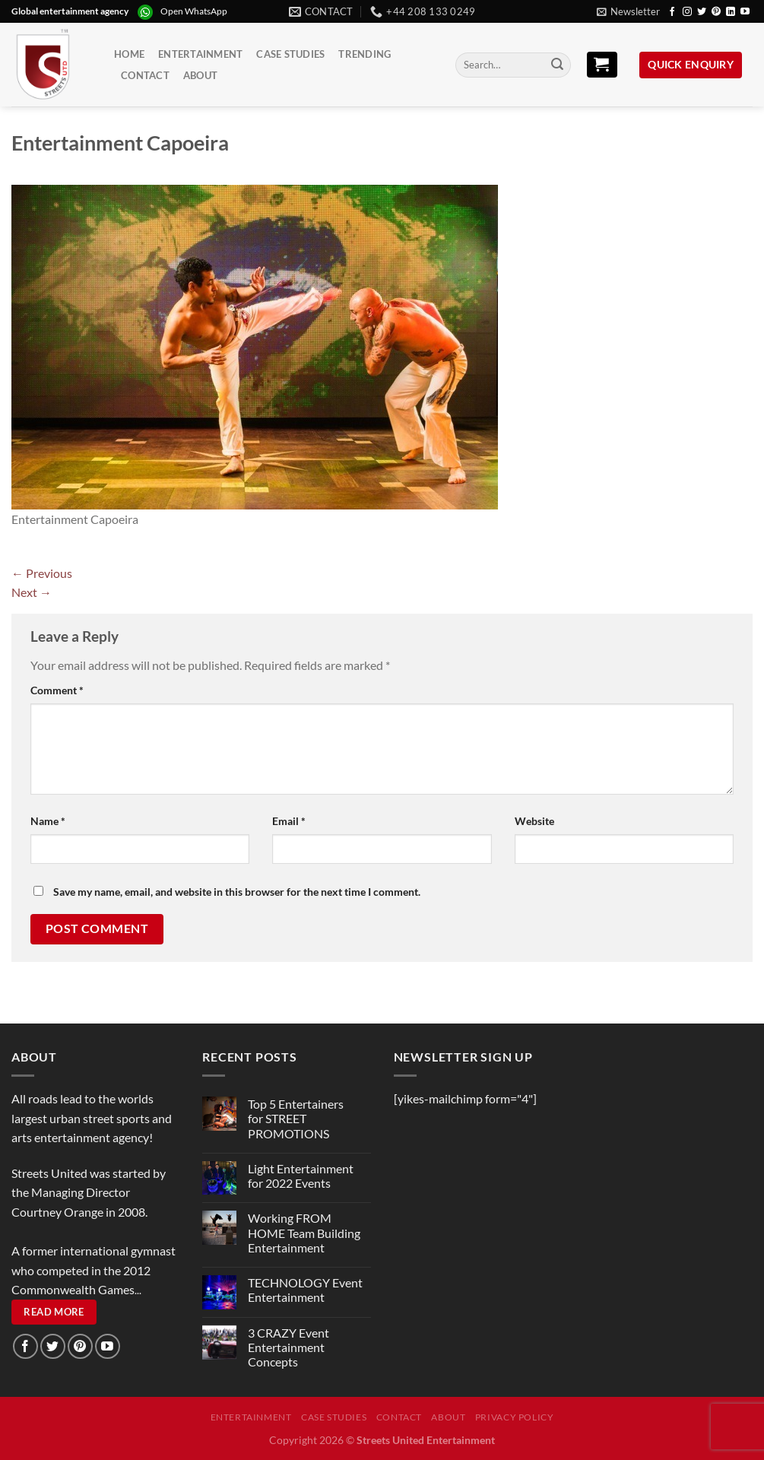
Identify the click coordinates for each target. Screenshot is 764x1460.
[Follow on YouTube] (745, 12)
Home (129, 54)
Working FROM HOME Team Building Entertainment (304, 1232)
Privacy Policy (514, 1417)
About (200, 75)
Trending (364, 54)
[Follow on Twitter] (701, 12)
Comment (57, 690)
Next (31, 592)
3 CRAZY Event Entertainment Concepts (288, 1347)
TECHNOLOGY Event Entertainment (305, 1289)
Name (47, 820)
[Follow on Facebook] (672, 12)
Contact (145, 75)
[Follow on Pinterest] (716, 12)
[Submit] (557, 65)
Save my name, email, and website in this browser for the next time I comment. (236, 891)
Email (289, 820)
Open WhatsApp (193, 11)
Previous (41, 573)
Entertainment (200, 54)
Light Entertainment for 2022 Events (300, 1175)
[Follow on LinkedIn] (730, 12)
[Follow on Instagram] (687, 12)
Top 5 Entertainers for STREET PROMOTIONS (296, 1118)
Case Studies (290, 54)
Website (534, 820)
